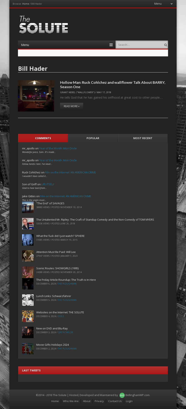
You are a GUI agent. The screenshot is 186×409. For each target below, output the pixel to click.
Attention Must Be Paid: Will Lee (56, 252)
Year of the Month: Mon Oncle (58, 148)
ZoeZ (61, 316)
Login (129, 401)
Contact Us (115, 401)
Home (25, 3)
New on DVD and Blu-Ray (52, 328)
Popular (93, 138)
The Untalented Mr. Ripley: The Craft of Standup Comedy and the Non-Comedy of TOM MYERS (95, 219)
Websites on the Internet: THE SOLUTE (60, 312)
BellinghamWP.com (138, 395)
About (86, 401)
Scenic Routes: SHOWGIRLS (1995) (57, 268)
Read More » (71, 106)
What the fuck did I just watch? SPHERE (60, 236)
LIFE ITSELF (47, 184)
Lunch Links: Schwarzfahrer (53, 296)
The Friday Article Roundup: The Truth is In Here (66, 280)
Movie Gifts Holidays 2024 (52, 345)
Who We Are (71, 401)
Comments (43, 138)
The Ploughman (67, 283)
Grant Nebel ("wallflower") (77, 92)
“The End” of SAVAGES (50, 203)
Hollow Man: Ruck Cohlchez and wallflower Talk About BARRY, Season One (112, 84)
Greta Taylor (65, 332)
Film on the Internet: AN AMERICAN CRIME (70, 172)
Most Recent (142, 138)
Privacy (99, 401)
